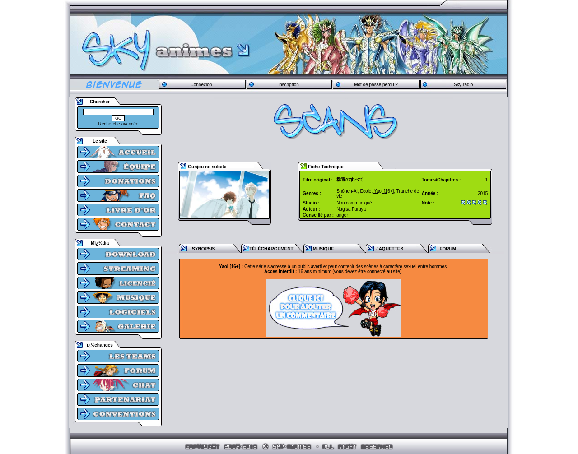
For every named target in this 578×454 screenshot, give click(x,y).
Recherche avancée (118, 123)
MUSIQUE (323, 248)
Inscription (288, 84)
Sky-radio (463, 84)
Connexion (201, 84)
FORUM (447, 248)
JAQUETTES (389, 248)
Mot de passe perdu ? (376, 84)
